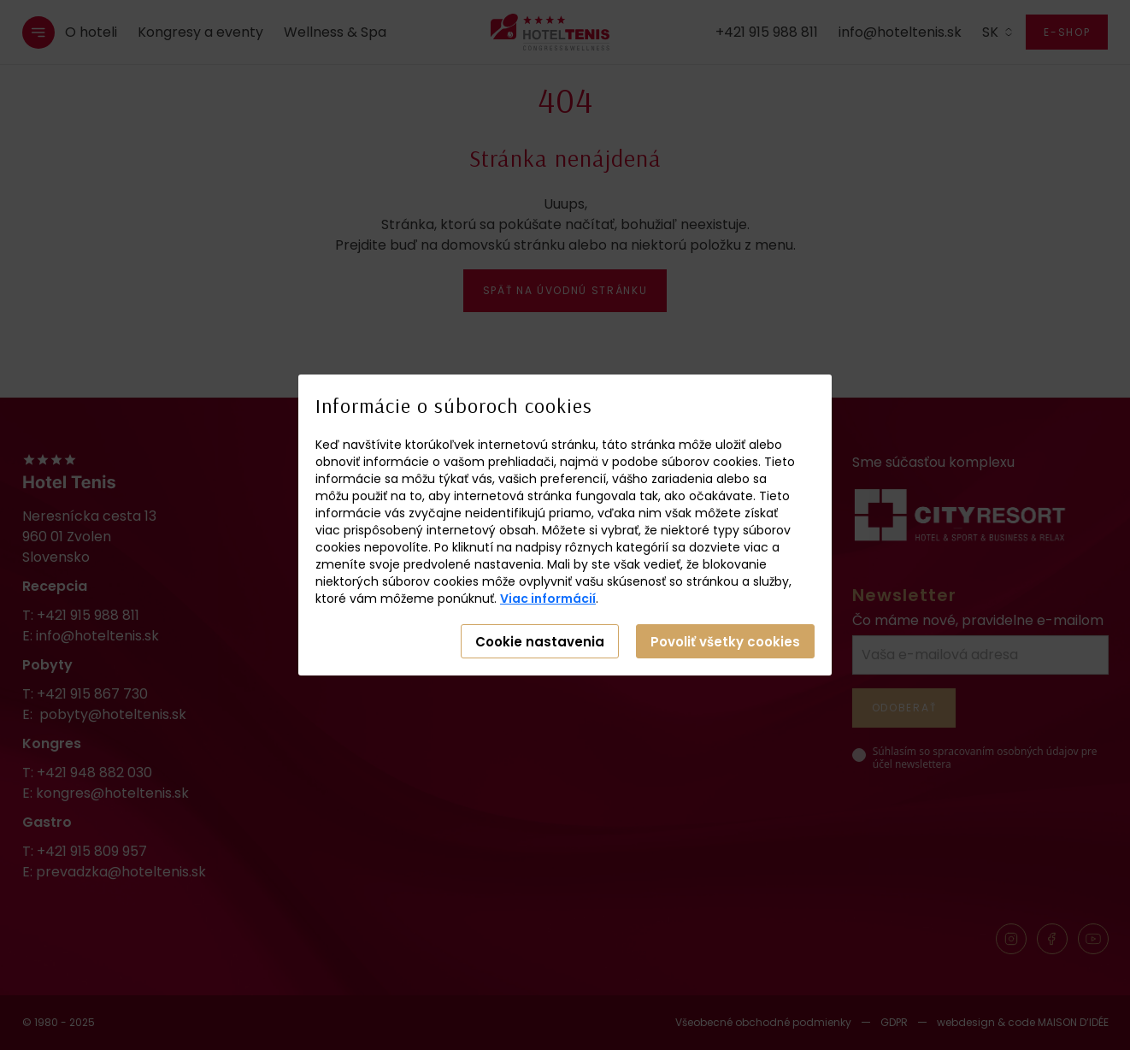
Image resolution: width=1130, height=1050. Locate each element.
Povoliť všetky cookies (725, 642)
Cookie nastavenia (539, 642)
